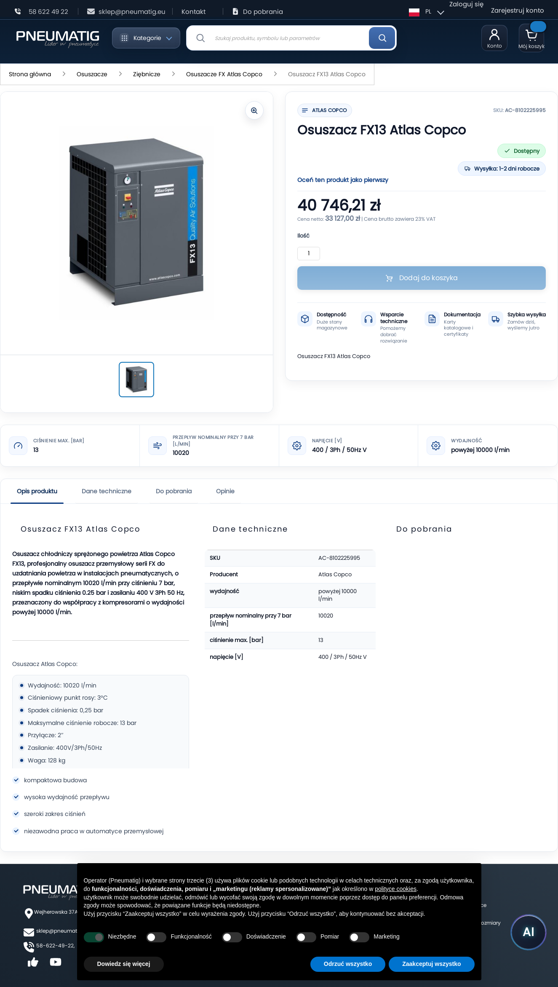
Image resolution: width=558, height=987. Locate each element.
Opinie (225, 491)
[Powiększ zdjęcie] (254, 110)
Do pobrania (263, 11)
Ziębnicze (147, 74)
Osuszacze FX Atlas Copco (225, 74)
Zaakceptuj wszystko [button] (431, 963)
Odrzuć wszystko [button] (348, 963)
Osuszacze (93, 74)
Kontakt (194, 11)
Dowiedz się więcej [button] (123, 963)
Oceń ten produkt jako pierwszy (342, 180)
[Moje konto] (494, 38)
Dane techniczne (106, 491)
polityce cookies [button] (395, 888)
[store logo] (57, 38)
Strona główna (31, 74)
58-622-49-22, (55, 945)
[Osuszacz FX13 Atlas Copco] (136, 379)
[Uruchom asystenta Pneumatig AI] (528, 932)
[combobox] (291, 38)
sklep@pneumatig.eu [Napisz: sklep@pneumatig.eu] (132, 11)
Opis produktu (37, 491)
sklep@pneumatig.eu (62, 930)
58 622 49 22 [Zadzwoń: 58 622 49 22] (48, 11)
